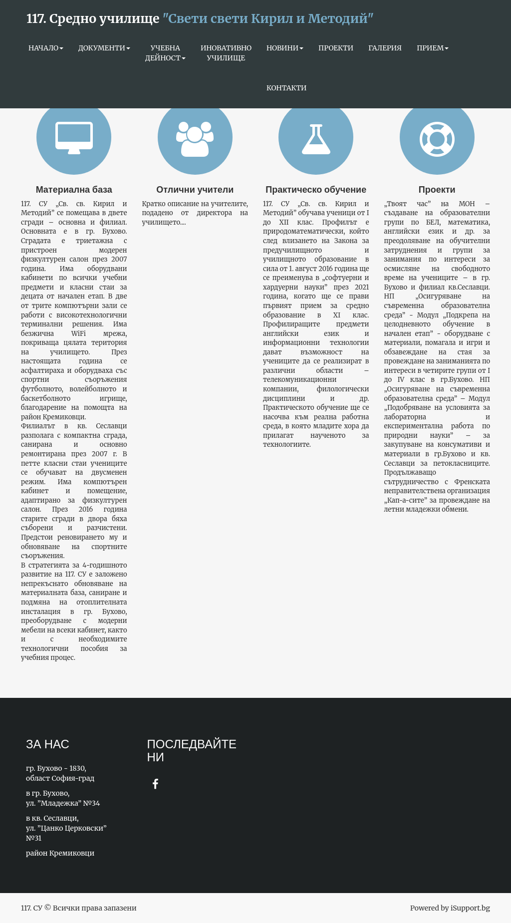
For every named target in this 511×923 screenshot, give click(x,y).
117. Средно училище (200, 18)
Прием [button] (433, 47)
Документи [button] (104, 47)
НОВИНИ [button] (284, 47)
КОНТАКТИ (286, 87)
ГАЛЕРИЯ (385, 47)
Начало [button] (45, 47)
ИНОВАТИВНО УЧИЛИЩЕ (226, 52)
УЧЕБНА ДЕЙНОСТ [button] (165, 52)
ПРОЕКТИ (335, 47)
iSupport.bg (470, 908)
